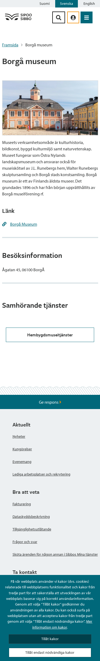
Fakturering (22, 504)
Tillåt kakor (50, 638)
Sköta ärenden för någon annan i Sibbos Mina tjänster (55, 554)
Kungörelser (22, 449)
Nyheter (19, 436)
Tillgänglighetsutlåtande (32, 529)
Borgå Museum (23, 224)
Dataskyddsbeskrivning (31, 516)
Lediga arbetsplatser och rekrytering (41, 474)
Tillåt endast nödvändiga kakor (49, 652)
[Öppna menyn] (87, 17)
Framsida (10, 44)
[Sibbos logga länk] (18, 20)
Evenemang (22, 461)
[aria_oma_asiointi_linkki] (73, 17)
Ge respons (50, 402)
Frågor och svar (25, 541)
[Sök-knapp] (58, 17)
